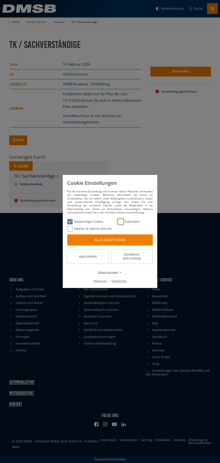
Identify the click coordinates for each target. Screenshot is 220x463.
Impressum (100, 281)
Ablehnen (88, 256)
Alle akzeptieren (110, 240)
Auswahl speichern (132, 256)
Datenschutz (119, 281)
